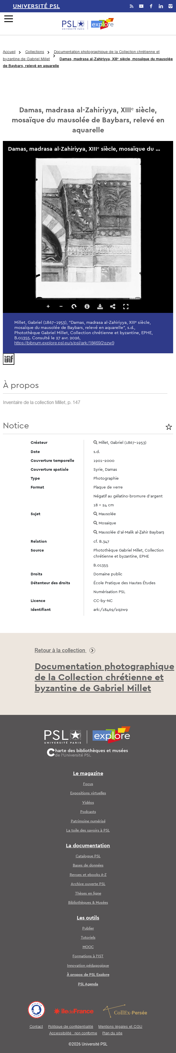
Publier (88, 928)
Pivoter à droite (74, 306)
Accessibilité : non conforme (73, 1034)
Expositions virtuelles (88, 793)
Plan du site (112, 1034)
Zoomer (48, 306)
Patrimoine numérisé (88, 821)
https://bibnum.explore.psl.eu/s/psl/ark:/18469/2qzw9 (64, 343)
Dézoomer (61, 306)
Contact (36, 1027)
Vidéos (88, 803)
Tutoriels (88, 938)
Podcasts (88, 812)
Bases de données (88, 865)
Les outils (88, 918)
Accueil (9, 52)
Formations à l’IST (88, 956)
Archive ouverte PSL (88, 884)
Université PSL (36, 6)
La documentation (88, 845)
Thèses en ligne (88, 893)
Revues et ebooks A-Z (88, 875)
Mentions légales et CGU (120, 1027)
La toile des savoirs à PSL (88, 830)
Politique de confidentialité (70, 1027)
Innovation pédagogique (88, 966)
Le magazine (88, 773)
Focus (88, 784)
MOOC (88, 947)
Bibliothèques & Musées (88, 903)
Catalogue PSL (88, 856)
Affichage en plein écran (126, 306)
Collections (34, 52)
